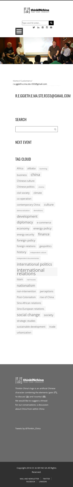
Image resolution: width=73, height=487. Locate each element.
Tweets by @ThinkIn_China (28, 428)
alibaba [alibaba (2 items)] (31, 168)
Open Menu (19, 31)
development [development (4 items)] (27, 216)
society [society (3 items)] (48, 315)
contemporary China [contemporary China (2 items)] (28, 204)
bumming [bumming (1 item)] (43, 169)
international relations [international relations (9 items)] (31, 271)
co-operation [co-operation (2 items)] (24, 198)
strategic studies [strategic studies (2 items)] (26, 321)
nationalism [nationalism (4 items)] (26, 285)
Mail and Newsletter (29, 479)
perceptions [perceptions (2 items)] (46, 291)
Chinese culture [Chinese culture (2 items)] (26, 181)
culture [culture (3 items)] (49, 204)
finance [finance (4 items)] (44, 234)
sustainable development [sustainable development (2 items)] (31, 326)
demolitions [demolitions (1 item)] (38, 210)
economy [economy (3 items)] (23, 228)
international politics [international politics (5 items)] (34, 264)
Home (16, 80)
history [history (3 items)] (21, 252)
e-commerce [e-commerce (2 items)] (44, 222)
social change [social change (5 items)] (28, 314)
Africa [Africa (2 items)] (20, 168)
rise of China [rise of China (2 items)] (47, 297)
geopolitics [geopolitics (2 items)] (45, 246)
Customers (26, 80)
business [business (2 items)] (22, 175)
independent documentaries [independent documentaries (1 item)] (28, 258)
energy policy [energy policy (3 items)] (42, 228)
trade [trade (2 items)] (52, 326)
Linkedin (43, 481)
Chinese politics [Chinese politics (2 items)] (26, 186)
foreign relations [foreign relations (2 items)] (26, 246)
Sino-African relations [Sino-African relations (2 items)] (29, 303)
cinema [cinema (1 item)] (41, 187)
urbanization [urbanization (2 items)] (24, 332)
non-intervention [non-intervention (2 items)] (26, 291)
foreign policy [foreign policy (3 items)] (26, 240)
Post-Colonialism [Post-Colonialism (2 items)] (26, 297)
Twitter (46, 479)
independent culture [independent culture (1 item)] (38, 252)
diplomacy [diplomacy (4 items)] (25, 222)
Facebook (30, 481)
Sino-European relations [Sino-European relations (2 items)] (30, 309)
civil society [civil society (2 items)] (23, 193)
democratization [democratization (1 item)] (23, 210)
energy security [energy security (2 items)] (25, 234)
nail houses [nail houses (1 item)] (31, 280)
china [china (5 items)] (35, 174)
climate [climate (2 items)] (38, 193)
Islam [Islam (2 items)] (20, 279)
